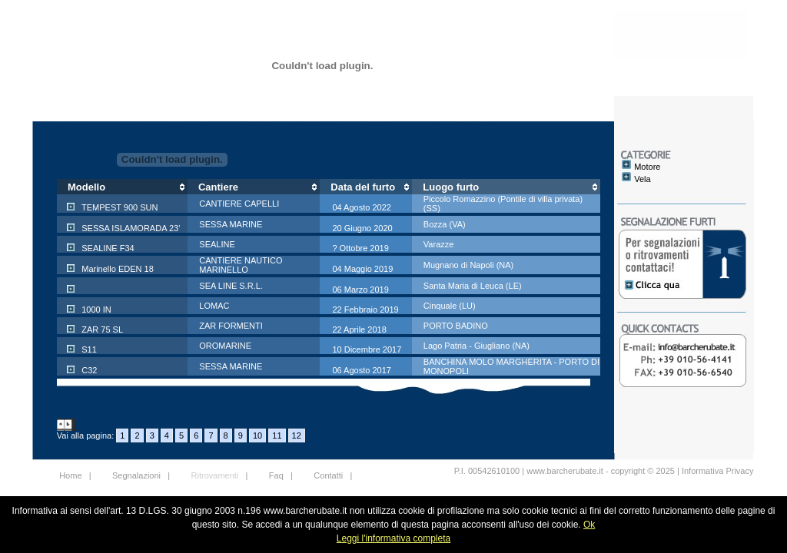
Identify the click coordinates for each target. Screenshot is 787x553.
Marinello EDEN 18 (116, 268)
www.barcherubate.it (564, 470)
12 (296, 435)
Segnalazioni (136, 475)
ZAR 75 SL (101, 329)
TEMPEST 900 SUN (118, 207)
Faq (276, 475)
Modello (86, 187)
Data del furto (362, 187)
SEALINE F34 (106, 248)
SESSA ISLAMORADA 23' (129, 228)
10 (257, 435)
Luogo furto (451, 187)
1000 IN (95, 309)
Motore (647, 166)
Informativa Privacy (718, 470)
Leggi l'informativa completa (393, 538)
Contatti (328, 475)
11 (276, 435)
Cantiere (218, 187)
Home (70, 475)
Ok (589, 524)
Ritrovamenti (215, 475)
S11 (88, 349)
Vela (642, 179)
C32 (88, 370)
